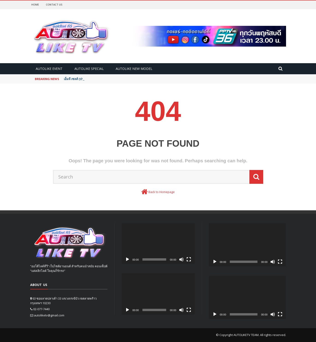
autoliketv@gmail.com (49, 315)
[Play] (127, 259)
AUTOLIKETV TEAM (246, 335)
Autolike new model (134, 68)
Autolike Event (49, 68)
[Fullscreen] (188, 259)
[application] (158, 243)
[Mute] (181, 259)
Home (35, 4)
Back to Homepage (161, 192)
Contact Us (54, 4)
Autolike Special (89, 68)
